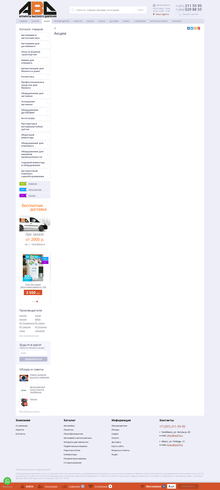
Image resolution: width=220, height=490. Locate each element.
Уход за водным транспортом (30, 53)
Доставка (114, 21)
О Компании (140, 21)
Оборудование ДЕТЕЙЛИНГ (34, 111)
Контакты (176, 21)
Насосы (33, 399)
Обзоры (90, 21)
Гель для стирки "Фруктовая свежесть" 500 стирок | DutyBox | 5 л (35, 285)
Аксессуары (34, 118)
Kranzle (23, 319)
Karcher (23, 315)
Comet (38, 315)
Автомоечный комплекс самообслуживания (32, 173)
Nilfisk (38, 319)
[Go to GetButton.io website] (7, 487)
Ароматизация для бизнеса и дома (34, 70)
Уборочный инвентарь (34, 136)
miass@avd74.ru (175, 444)
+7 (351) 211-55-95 (172, 426)
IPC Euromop (41, 327)
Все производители (29, 335)
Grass (22, 330)
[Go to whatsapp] (7, 481)
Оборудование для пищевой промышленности (34, 154)
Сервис (126, 21)
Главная (23, 21)
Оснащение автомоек (34, 103)
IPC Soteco (40, 323)
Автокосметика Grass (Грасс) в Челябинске (37, 389)
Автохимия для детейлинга (34, 45)
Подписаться (33, 359)
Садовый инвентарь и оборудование (34, 164)
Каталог (35, 21)
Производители (61, 21)
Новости (78, 21)
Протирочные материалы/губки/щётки (34, 126)
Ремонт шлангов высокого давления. (40, 376)
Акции (47, 21)
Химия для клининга (34, 61)
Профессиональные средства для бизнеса (34, 85)
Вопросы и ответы (159, 21)
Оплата (101, 21)
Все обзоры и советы (29, 411)
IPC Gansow (25, 327)
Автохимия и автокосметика (34, 36)
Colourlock (40, 330)
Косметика (34, 76)
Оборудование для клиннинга (34, 144)
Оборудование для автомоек (34, 94)
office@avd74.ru (175, 435)
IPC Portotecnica (26, 323)
